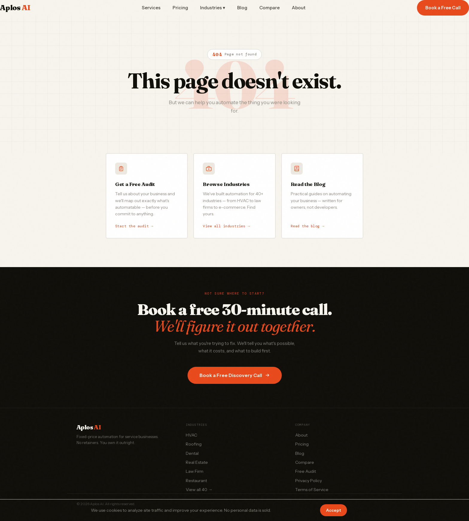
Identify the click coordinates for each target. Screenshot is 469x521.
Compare (269, 7)
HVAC (191, 435)
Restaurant (196, 480)
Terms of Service (311, 489)
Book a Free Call (443, 7)
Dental (192, 453)
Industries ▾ (212, 7)
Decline (364, 510)
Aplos (15, 7)
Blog (242, 7)
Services (151, 7)
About (298, 7)
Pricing (180, 7)
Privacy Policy (308, 480)
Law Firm (194, 471)
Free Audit (305, 471)
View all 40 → (199, 489)
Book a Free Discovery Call (235, 375)
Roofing (194, 444)
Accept (333, 510)
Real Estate (197, 462)
